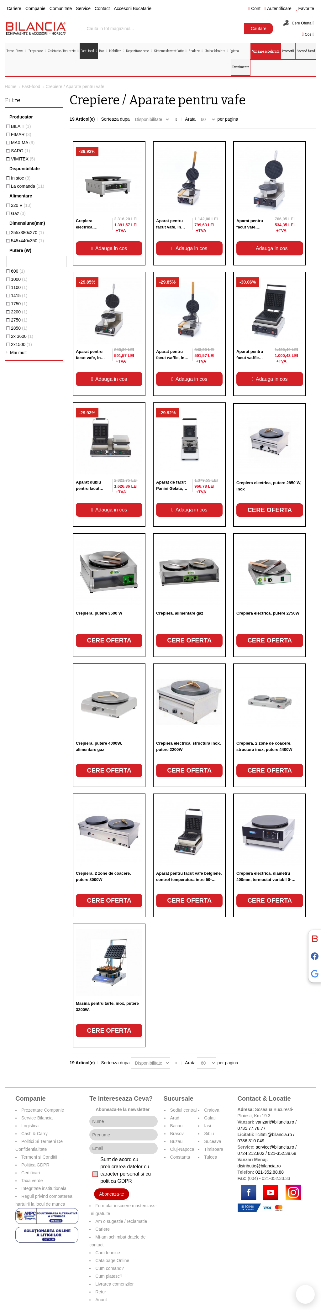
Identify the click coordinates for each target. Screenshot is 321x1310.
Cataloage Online (112, 1260)
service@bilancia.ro (275, 1147)
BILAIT (21, 126)
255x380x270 (27, 232)
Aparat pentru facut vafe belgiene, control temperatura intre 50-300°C (189, 879)
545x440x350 (27, 240)
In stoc (20, 178)
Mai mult (18, 352)
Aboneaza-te (111, 1194)
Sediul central (183, 1110)
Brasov (177, 1133)
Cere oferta (269, 509)
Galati (210, 1117)
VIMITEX (23, 158)
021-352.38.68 (282, 1153)
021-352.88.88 (269, 1172)
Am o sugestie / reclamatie (121, 1221)
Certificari (30, 1172)
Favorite (305, 8)
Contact (102, 8)
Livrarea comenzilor (114, 1283)
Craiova (211, 1110)
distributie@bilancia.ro (259, 1165)
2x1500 (21, 344)
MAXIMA (22, 142)
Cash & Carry (34, 1133)
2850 (19, 328)
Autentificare (278, 8)
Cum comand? (109, 1268)
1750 (19, 303)
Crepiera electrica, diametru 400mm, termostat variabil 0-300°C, (264, 879)
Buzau (176, 1141)
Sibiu (209, 1133)
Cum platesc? (108, 1276)
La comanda (27, 186)
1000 (19, 279)
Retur (100, 1291)
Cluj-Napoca (182, 1149)
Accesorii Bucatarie (132, 8)
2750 (19, 319)
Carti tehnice (107, 1252)
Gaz (18, 213)
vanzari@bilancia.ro (274, 1121)
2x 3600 (22, 336)
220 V (21, 205)
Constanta (180, 1157)
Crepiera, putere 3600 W (99, 613)
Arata (190, 119)
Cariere (14, 8)
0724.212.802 (251, 1153)
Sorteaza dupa (115, 119)
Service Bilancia (37, 1117)
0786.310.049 (251, 1140)
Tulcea (210, 1157)
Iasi (207, 1125)
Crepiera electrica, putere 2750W (267, 613)
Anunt (101, 1299)
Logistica (30, 1125)
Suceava (212, 1141)
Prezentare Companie (42, 1110)
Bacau (176, 1125)
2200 (19, 311)
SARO (20, 150)
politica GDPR (116, 1181)
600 (18, 271)
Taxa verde (32, 1180)
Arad (175, 1117)
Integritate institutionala (43, 1188)
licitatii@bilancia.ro (273, 1134)
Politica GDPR (35, 1164)
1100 (19, 287)
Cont (254, 8)
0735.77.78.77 (252, 1128)
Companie (35, 8)
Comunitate (61, 8)
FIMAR (21, 134)
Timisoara (213, 1149)
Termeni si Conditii (39, 1157)
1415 (19, 295)
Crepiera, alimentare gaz (179, 613)
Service (83, 8)
